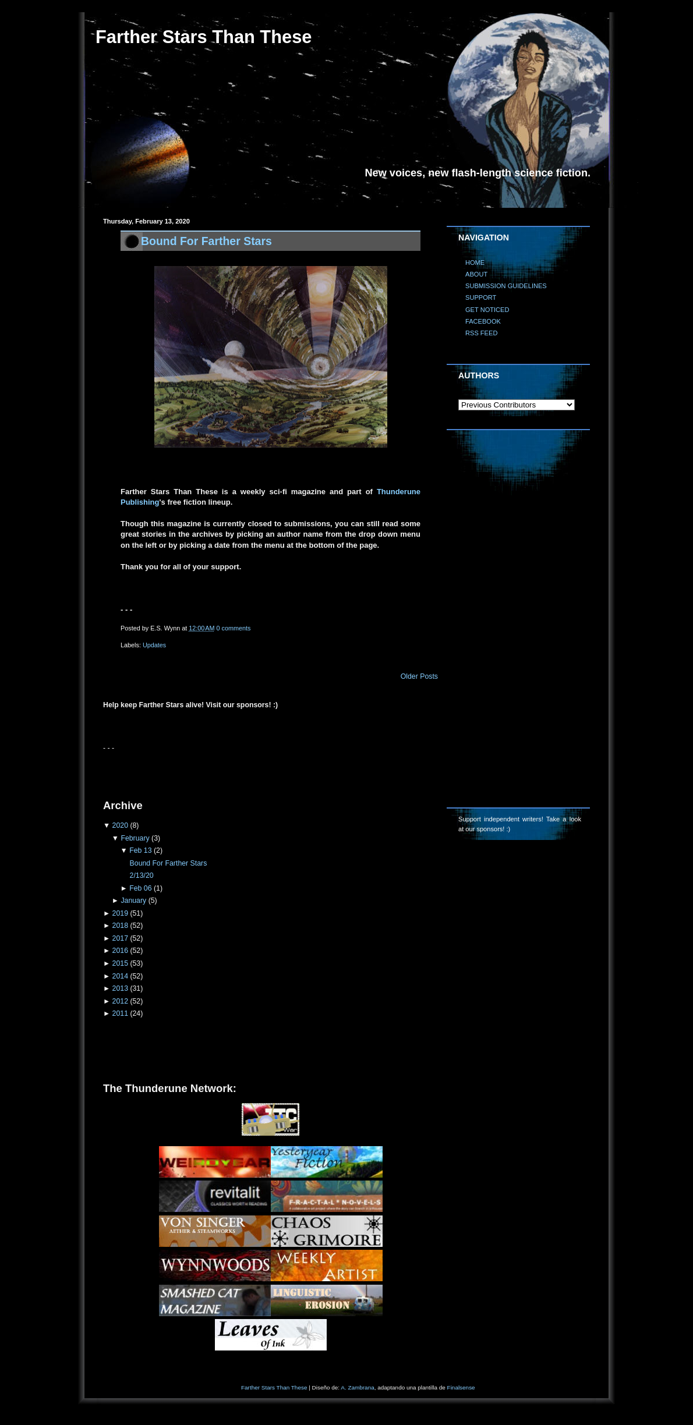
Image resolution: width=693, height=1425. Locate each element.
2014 (120, 976)
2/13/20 (142, 875)
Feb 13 (140, 850)
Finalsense (461, 1387)
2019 (120, 913)
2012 (120, 1001)
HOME (475, 262)
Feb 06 (140, 888)
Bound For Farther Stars (206, 241)
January (133, 900)
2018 (120, 925)
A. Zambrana (357, 1387)
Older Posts (419, 676)
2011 (120, 1013)
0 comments (234, 628)
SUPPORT (480, 297)
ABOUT (476, 274)
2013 (120, 988)
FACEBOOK (483, 321)
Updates (154, 644)
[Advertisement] (239, 770)
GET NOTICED (487, 309)
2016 (120, 951)
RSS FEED (481, 332)
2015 (120, 963)
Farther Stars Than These (274, 1387)
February (135, 838)
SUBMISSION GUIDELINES (506, 285)
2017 (120, 938)
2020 (120, 825)
